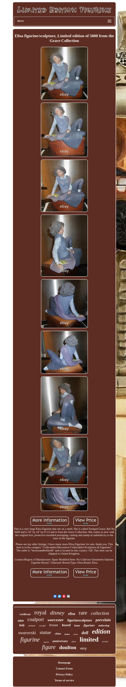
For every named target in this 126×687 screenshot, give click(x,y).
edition (101, 631)
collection (100, 613)
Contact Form (64, 668)
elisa (71, 614)
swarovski (27, 632)
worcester (56, 620)
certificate (25, 614)
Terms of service (64, 680)
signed (46, 642)
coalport (35, 619)
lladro (67, 634)
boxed (66, 625)
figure (49, 647)
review (105, 641)
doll (85, 632)
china (58, 633)
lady (22, 625)
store (74, 641)
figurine (30, 639)
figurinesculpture (79, 620)
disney (57, 613)
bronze (53, 625)
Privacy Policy (64, 674)
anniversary (60, 641)
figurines (89, 625)
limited (89, 639)
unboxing (103, 625)
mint (21, 620)
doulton (67, 647)
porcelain (103, 620)
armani (31, 625)
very (83, 648)
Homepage (64, 662)
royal (40, 612)
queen (75, 634)
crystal (42, 625)
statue (45, 632)
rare (83, 613)
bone (77, 625)
